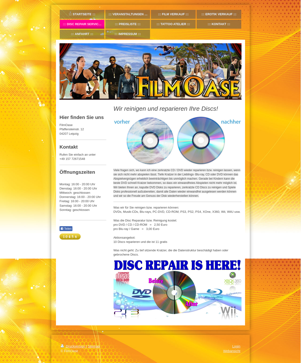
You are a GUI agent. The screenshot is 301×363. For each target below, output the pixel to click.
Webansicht (231, 351)
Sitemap (94, 346)
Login (236, 346)
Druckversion (73, 346)
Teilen (65, 228)
